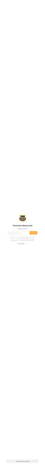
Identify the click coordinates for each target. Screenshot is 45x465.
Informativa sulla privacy (28, 240)
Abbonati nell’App (22, 461)
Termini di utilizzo (24, 237)
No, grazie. (22, 243)
